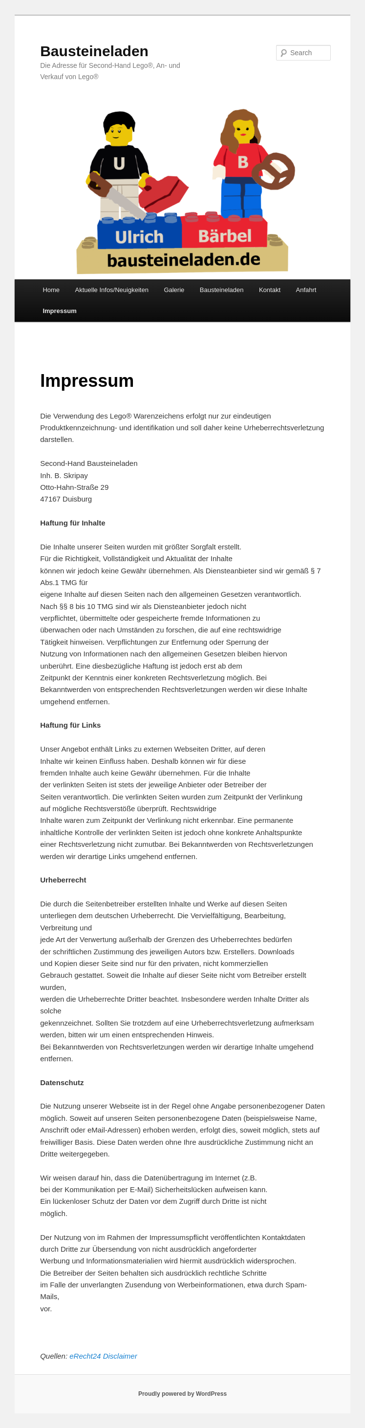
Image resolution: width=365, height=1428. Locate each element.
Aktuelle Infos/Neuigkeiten (112, 290)
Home (51, 290)
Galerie (174, 290)
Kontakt (269, 290)
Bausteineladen (94, 51)
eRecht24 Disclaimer (103, 1356)
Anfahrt (306, 290)
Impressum (59, 311)
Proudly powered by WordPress (182, 1393)
